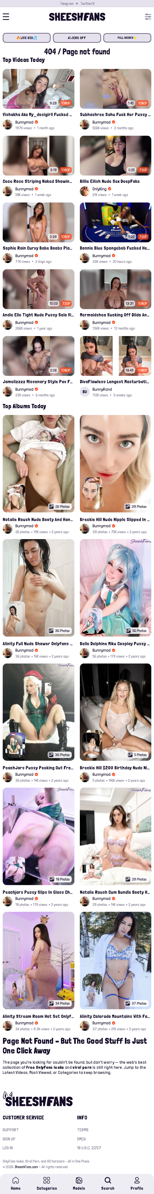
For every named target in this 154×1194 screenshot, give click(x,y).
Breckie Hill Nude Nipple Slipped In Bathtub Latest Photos (116, 519)
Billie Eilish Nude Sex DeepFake (110, 181)
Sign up (9, 1138)
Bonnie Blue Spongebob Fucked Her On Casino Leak (116, 248)
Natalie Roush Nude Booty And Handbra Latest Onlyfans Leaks (38, 519)
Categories (68, 1072)
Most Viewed (40, 1072)
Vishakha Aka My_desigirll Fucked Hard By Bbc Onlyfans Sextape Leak (38, 114)
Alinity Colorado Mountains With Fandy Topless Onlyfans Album (116, 1016)
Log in (8, 1147)
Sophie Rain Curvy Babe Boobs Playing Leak (38, 248)
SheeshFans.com (26, 1167)
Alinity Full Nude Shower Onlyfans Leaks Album (38, 643)
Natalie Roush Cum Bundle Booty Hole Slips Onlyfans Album (116, 892)
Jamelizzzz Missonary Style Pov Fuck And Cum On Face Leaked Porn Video (38, 381)
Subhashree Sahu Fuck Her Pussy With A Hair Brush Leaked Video (116, 114)
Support (11, 1129)
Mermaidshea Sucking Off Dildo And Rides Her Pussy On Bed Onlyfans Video (116, 314)
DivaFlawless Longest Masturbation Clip (116, 381)
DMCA (81, 1138)
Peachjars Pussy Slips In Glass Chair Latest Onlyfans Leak (38, 892)
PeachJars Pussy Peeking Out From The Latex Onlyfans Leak (38, 767)
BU (85, 391)
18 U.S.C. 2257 (89, 1147)
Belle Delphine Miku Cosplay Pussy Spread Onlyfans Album (116, 643)
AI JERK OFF (77, 38)
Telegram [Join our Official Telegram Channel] (66, 3)
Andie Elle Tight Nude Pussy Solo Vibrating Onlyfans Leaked (38, 314)
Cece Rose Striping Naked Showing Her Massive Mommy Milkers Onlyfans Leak (38, 181)
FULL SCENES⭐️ (127, 38)
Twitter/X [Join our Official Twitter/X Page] (87, 3)
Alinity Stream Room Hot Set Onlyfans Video (38, 1016)
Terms (82, 1129)
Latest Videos (15, 1072)
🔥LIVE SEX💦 (26, 38)
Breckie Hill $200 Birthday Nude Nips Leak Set (116, 767)
